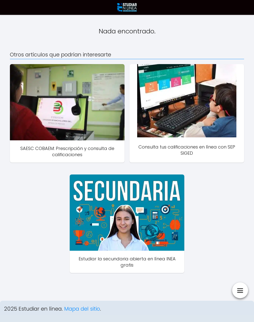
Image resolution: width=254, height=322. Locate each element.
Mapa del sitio (82, 308)
